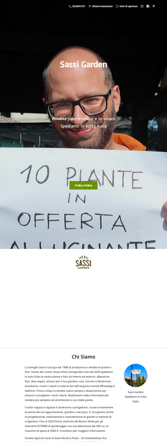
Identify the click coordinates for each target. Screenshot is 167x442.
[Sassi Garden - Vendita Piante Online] (83, 263)
